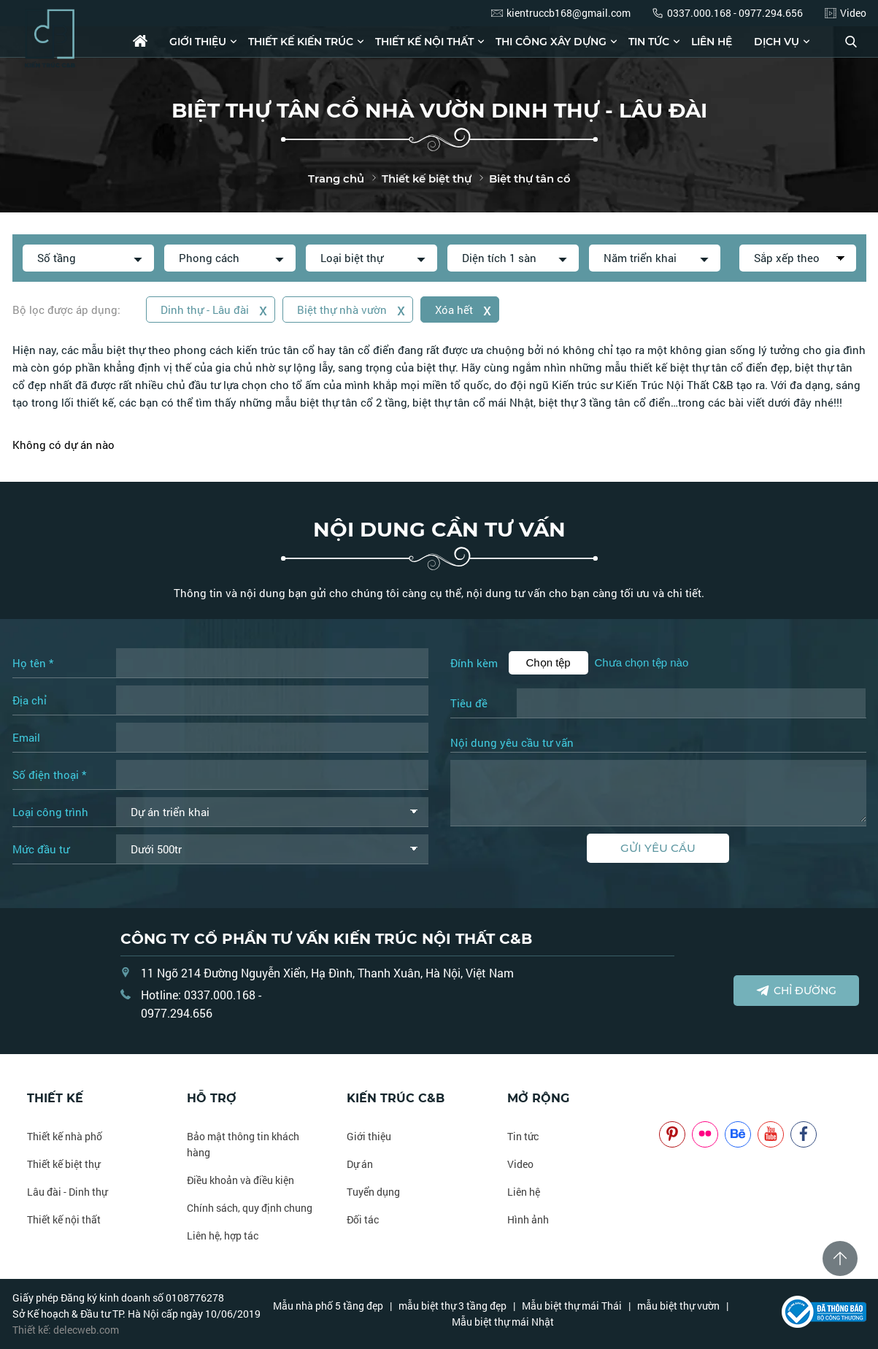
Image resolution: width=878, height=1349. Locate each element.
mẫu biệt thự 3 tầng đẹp (452, 1306)
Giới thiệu (197, 41)
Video (520, 1164)
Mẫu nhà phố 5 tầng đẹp (328, 1306)
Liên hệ (711, 41)
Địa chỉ (29, 700)
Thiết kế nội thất (424, 41)
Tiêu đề (469, 703)
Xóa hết (465, 309)
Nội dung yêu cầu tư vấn (512, 743)
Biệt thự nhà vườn (353, 309)
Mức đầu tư (40, 849)
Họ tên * (32, 663)
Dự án (360, 1164)
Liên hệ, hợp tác (222, 1235)
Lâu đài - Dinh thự (67, 1192)
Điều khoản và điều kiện (240, 1180)
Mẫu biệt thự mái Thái (572, 1306)
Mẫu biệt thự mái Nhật (503, 1322)
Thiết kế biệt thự (63, 1164)
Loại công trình (50, 811)
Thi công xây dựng (551, 41)
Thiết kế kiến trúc (300, 41)
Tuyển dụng (373, 1192)
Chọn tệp (548, 662)
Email (26, 737)
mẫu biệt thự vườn (678, 1306)
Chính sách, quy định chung (249, 1208)
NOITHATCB (680, 1098)
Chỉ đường (795, 990)
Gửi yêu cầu (658, 848)
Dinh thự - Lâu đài (214, 309)
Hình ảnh (528, 1219)
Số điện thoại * (49, 774)
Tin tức (648, 41)
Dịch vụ (776, 41)
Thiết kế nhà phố (64, 1136)
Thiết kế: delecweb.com (65, 1330)
